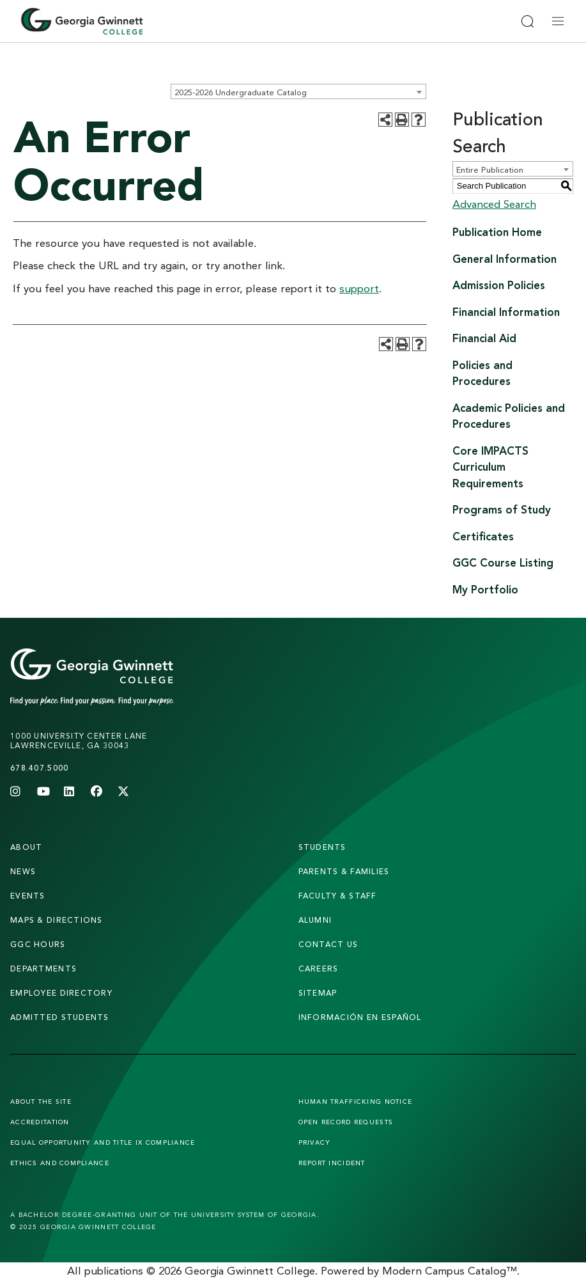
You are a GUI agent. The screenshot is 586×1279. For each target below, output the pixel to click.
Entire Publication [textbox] (489, 169)
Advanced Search (494, 203)
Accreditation (40, 1122)
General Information (504, 258)
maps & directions (56, 920)
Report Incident (332, 1162)
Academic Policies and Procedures (508, 416)
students (322, 847)
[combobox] (298, 91)
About (26, 847)
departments (43, 968)
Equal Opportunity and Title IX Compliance (102, 1142)
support (359, 288)
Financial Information (506, 311)
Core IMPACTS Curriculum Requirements (490, 467)
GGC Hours (38, 944)
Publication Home (497, 232)
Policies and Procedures (482, 373)
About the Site (41, 1101)
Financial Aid (484, 338)
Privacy (314, 1142)
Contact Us (328, 944)
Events (27, 895)
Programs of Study (501, 509)
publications (113, 1270)
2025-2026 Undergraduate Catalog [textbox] (240, 92)
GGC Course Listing (502, 562)
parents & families (344, 871)
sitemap (317, 993)
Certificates (483, 536)
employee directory (61, 993)
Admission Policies (498, 285)
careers (318, 968)
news (23, 871)
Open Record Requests (346, 1122)
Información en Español (360, 1017)
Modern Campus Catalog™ (449, 1270)
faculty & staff (337, 895)
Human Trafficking (355, 1101)
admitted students (59, 1017)
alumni (315, 920)
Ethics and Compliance (59, 1162)
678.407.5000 (39, 768)
